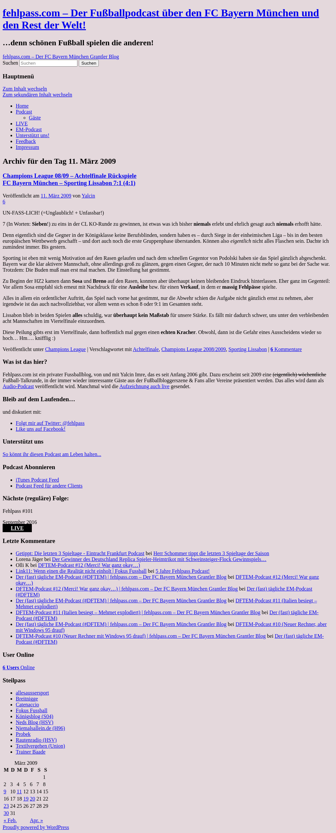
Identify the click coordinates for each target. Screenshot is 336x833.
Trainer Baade (31, 752)
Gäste (35, 117)
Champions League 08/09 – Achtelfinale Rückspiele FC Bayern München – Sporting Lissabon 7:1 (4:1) (69, 179)
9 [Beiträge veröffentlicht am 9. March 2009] (5, 791)
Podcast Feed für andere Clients (49, 486)
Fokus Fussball (31, 710)
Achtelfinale (146, 349)
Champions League (65, 349)
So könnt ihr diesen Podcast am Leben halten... (52, 454)
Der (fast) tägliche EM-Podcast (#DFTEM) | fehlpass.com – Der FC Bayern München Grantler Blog (121, 577)
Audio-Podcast (18, 386)
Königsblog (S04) (34, 716)
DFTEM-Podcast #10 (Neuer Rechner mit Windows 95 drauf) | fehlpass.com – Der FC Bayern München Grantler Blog (141, 636)
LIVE (22, 123)
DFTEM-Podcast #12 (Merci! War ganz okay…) (89, 565)
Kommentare (286, 349)
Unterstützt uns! (33, 135)
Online (19, 667)
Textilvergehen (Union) (40, 746)
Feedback (26, 141)
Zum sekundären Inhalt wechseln (37, 94)
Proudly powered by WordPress (36, 827)
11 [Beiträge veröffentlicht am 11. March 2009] (19, 791)
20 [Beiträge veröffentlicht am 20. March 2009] (32, 799)
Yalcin (88, 195)
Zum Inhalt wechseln (25, 89)
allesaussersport (32, 693)
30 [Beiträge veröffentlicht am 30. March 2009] (6, 813)
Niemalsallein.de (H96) (40, 728)
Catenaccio (27, 704)
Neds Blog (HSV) (34, 722)
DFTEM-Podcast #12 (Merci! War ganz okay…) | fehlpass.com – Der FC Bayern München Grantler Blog (127, 589)
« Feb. (10, 820)
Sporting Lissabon (247, 349)
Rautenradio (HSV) (36, 740)
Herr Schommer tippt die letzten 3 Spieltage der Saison (211, 553)
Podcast (24, 112)
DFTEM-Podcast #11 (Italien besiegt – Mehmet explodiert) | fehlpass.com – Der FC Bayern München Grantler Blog (138, 612)
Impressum (27, 147)
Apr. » (36, 820)
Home (22, 106)
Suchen (10, 63)
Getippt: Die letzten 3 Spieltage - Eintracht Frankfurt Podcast (80, 553)
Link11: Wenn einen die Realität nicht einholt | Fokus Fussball (81, 571)
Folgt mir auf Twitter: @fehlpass (50, 423)
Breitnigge (27, 698)
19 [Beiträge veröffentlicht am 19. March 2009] (26, 799)
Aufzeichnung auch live (144, 386)
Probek (23, 734)
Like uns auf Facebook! (41, 429)
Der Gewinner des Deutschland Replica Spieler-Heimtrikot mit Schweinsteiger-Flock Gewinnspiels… (159, 559)
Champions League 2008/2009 (193, 349)
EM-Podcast (29, 129)
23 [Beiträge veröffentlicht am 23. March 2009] (6, 806)
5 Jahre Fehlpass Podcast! (183, 571)
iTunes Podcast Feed (37, 480)
